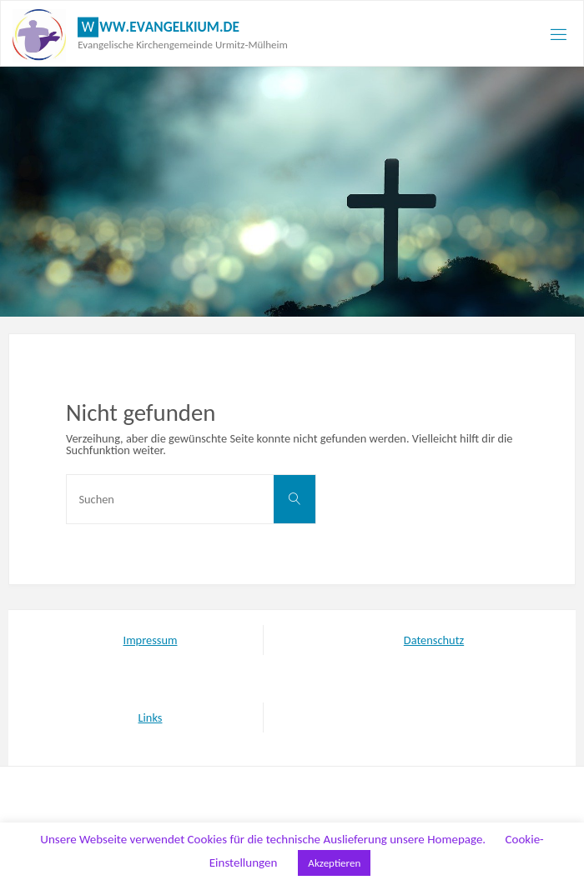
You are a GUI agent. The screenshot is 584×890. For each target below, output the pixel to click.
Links (150, 717)
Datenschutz (434, 640)
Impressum (150, 640)
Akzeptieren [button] (334, 863)
